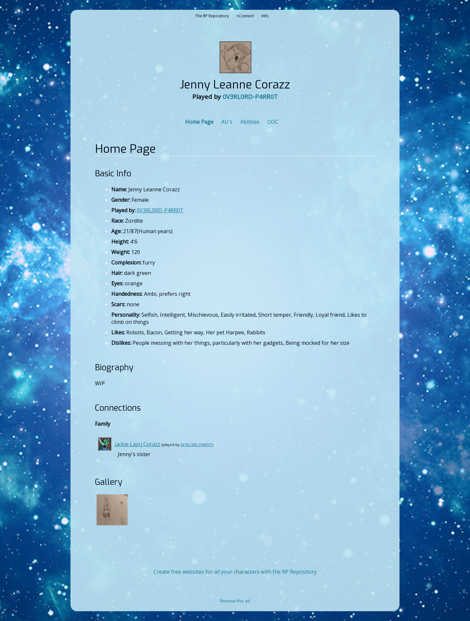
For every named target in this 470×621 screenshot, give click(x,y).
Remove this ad (235, 601)
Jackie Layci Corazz (137, 444)
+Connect (245, 16)
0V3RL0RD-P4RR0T (250, 96)
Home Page (199, 121)
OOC (272, 121)
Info (265, 16)
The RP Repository (212, 16)
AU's (226, 121)
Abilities (249, 121)
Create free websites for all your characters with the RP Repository (235, 571)
